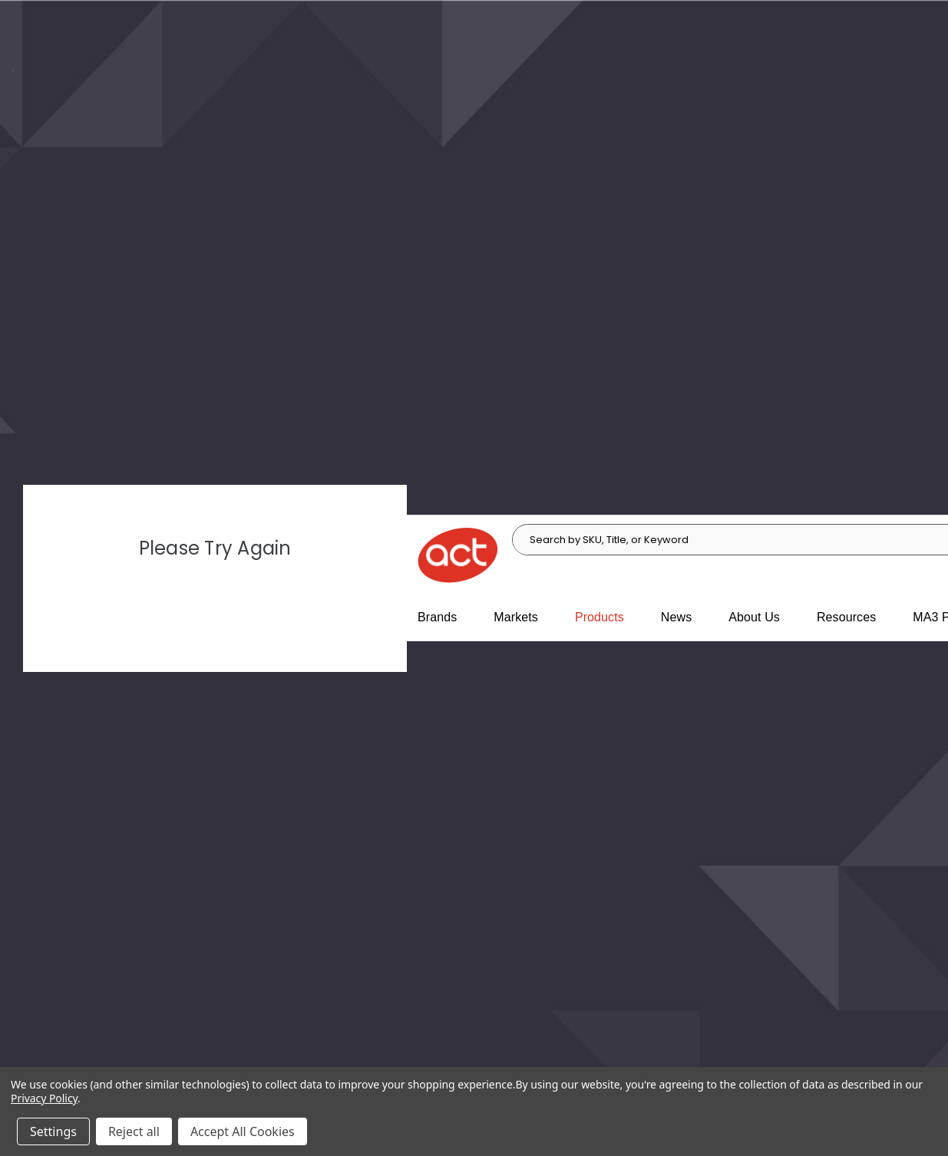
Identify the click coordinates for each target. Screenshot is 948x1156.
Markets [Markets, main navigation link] (516, 617)
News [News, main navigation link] (676, 617)
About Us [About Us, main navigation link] (754, 617)
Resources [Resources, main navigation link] (846, 617)
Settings (53, 1131)
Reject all (134, 1131)
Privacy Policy (44, 1098)
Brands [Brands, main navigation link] (437, 617)
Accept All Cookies (242, 1131)
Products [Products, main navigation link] (599, 617)
